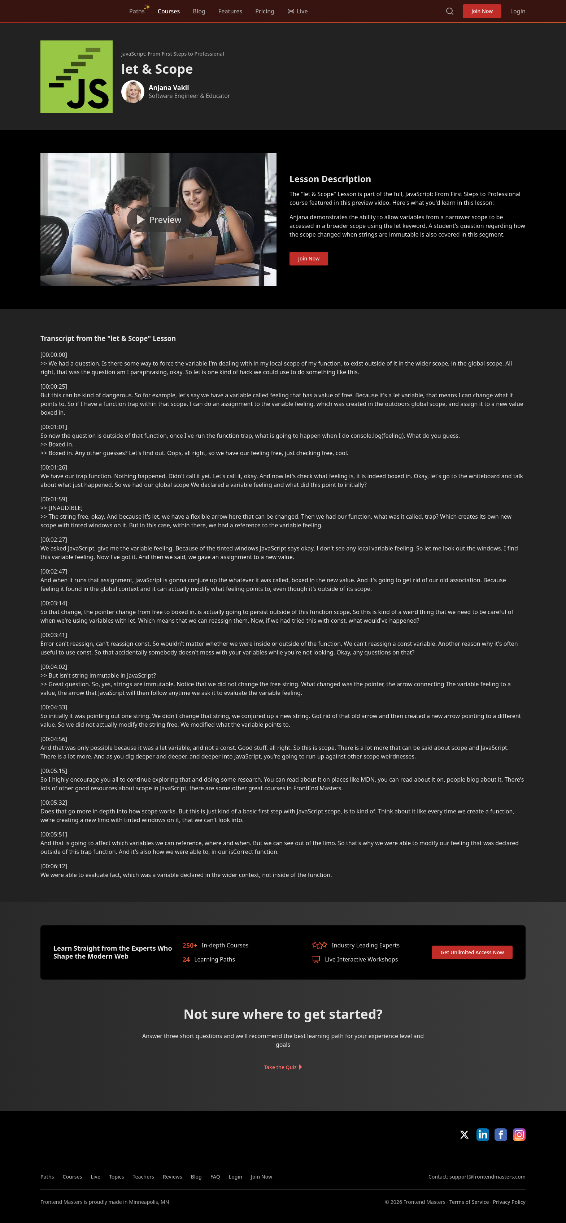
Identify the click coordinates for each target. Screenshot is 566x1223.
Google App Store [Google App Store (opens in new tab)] (501, 1157)
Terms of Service (469, 1201)
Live (95, 1176)
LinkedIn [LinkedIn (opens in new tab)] (482, 1134)
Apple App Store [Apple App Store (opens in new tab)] (449, 1157)
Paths (137, 11)
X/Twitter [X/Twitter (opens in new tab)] (464, 1134)
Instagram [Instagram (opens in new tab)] (519, 1134)
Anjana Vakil (169, 87)
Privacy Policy (509, 1201)
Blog (199, 11)
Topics (116, 1176)
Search (449, 11)
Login (518, 11)
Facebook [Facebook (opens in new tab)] (501, 1134)
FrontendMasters (78, 10)
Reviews (172, 1176)
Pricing (264, 11)
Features (230, 11)
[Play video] (158, 219)
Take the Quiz (280, 1066)
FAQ (215, 1176)
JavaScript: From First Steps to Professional (172, 53)
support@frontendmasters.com (487, 1176)
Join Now (482, 11)
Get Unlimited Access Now (472, 952)
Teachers (143, 1176)
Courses (169, 11)
